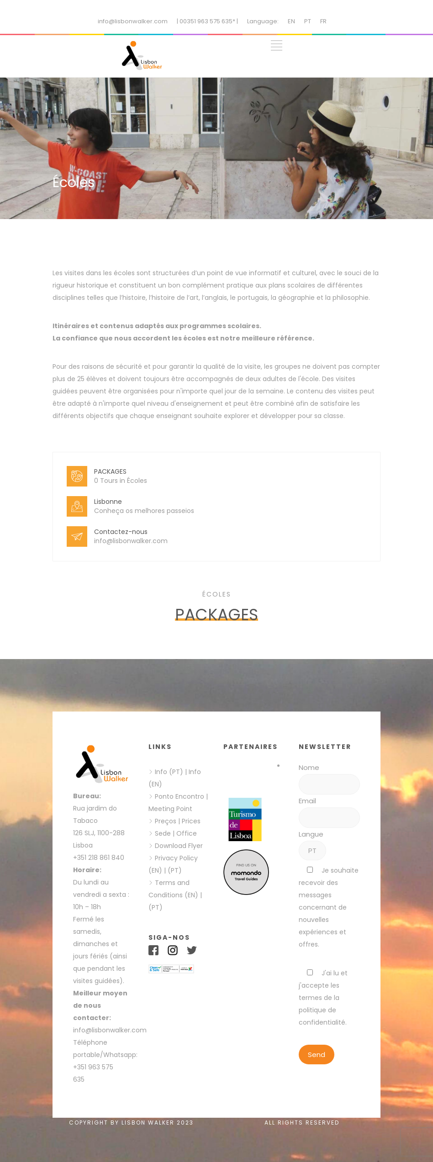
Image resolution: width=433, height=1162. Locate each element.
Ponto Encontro (179, 796)
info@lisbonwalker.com (133, 21)
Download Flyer (179, 845)
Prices (191, 821)
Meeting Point (170, 808)
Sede (163, 833)
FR (323, 21)
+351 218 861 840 (98, 857)
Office (186, 833)
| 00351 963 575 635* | (207, 21)
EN (291, 21)
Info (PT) (169, 771)
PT (307, 21)
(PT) (175, 870)
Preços (165, 821)
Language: (263, 21)
